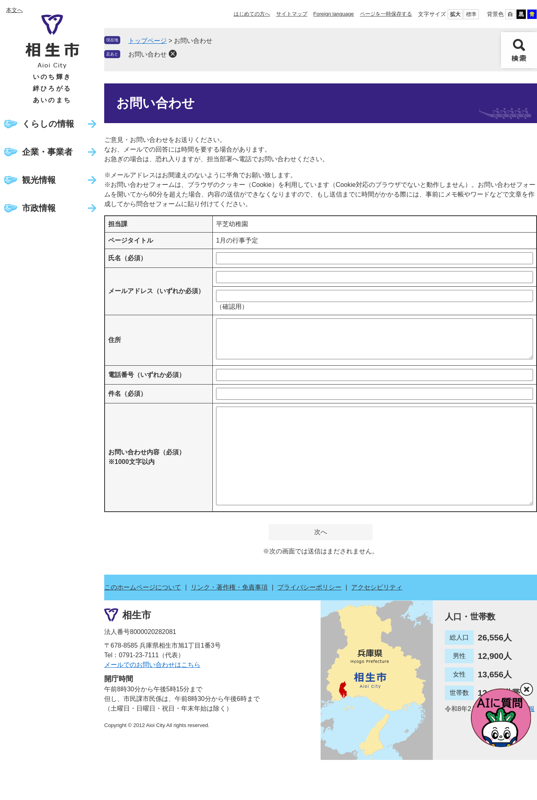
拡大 (455, 14)
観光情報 (39, 179)
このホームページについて (142, 587)
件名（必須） (127, 393)
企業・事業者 (47, 151)
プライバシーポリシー (309, 587)
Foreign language (333, 14)
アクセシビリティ (376, 587)
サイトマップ (291, 14)
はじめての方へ (252, 14)
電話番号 (146, 374)
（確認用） (232, 306)
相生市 (136, 615)
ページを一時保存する (386, 14)
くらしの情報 (48, 123)
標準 (471, 14)
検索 (519, 50)
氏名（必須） (127, 258)
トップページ (147, 40)
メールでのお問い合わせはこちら (152, 664)
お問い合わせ (147, 54)
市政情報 (39, 208)
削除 (173, 54)
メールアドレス (156, 291)
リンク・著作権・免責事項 (229, 587)
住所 (114, 339)
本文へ (14, 10)
